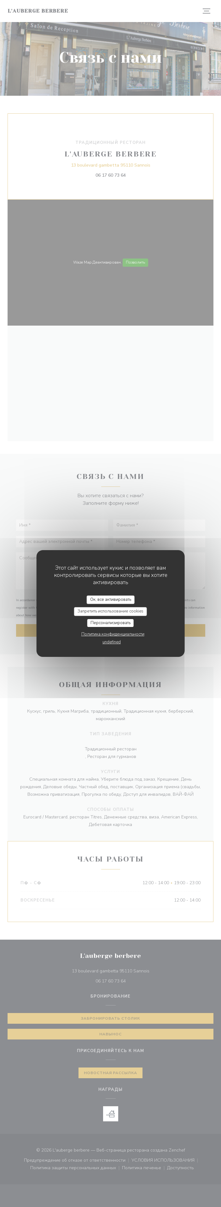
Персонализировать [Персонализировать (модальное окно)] (110, 623)
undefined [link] (111, 642)
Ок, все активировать (110, 599)
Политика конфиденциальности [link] (112, 634)
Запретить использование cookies (110, 611)
